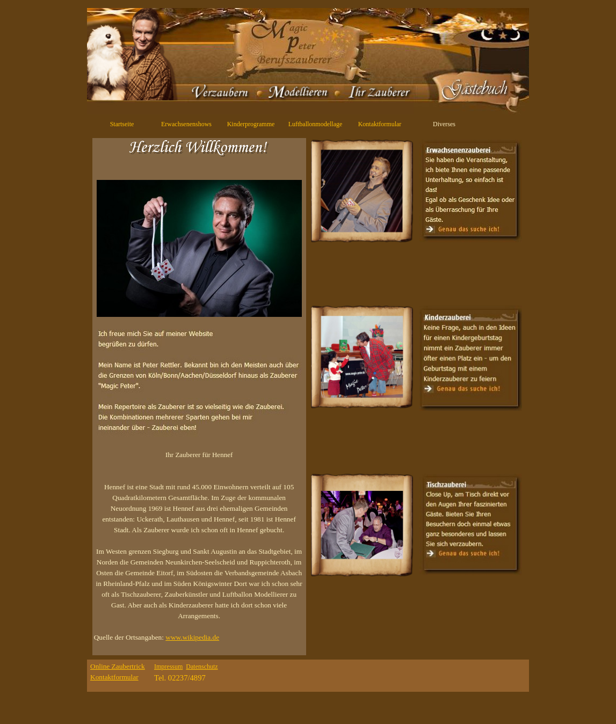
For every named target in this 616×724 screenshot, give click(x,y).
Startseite (122, 124)
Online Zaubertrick (117, 666)
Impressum (168, 666)
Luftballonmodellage (315, 124)
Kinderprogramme (251, 124)
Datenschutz (202, 666)
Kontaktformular (380, 124)
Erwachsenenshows (186, 124)
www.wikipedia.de (192, 637)
